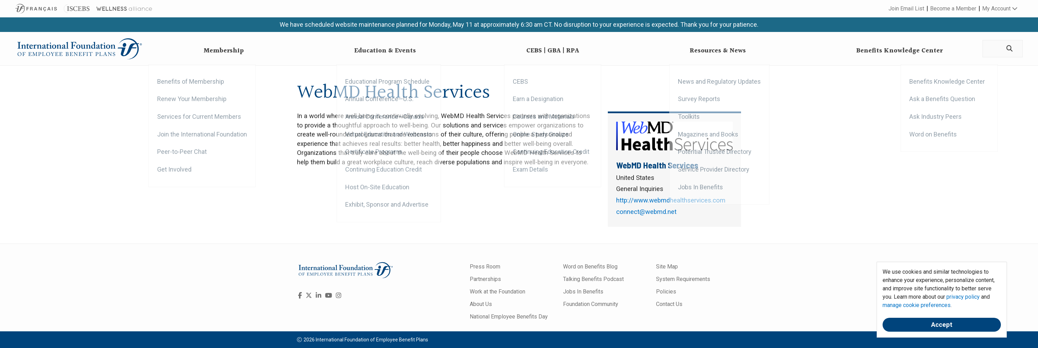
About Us (481, 304)
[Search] (1008, 49)
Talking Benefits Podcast (593, 279)
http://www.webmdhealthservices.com (670, 200)
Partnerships (485, 279)
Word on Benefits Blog (590, 266)
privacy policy (963, 296)
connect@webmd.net (646, 212)
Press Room (485, 266)
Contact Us (669, 304)
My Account (1000, 8)
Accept (941, 325)
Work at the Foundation (497, 291)
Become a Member (953, 8)
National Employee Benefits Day (509, 316)
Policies (666, 291)
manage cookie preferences (917, 305)
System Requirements (683, 279)
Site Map (667, 266)
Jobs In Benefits (583, 291)
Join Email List (906, 8)
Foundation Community (590, 304)
